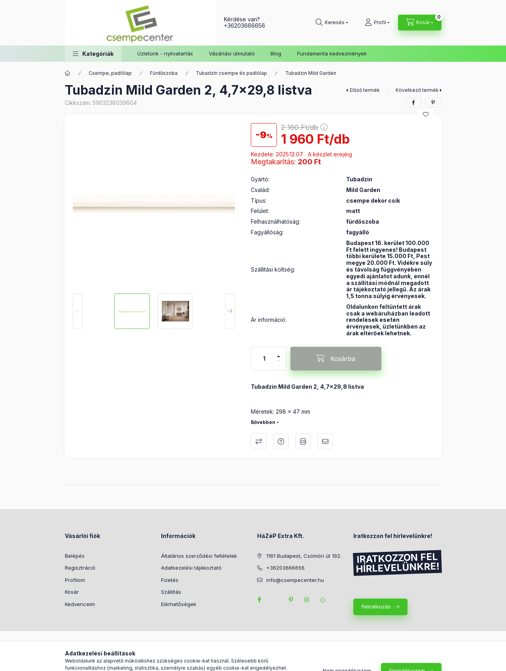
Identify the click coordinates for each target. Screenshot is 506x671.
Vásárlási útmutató (232, 53)
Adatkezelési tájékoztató (191, 568)
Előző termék (365, 90)
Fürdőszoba (164, 73)
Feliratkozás (376, 606)
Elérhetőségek (178, 604)
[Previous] (78, 311)
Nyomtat (303, 441)
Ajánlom (325, 441)
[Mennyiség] (264, 358)
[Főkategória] (67, 73)
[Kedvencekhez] (426, 114)
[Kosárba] (335, 359)
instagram (307, 600)
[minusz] (278, 364)
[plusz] (278, 353)
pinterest (291, 600)
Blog (276, 53)
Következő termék (417, 90)
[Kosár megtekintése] (420, 22)
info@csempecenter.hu (295, 580)
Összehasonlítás (259, 441)
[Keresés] (331, 22)
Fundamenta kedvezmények (332, 53)
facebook (259, 600)
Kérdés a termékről (281, 441)
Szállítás (171, 592)
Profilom (75, 580)
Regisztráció (80, 568)
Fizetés (169, 580)
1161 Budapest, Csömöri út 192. (303, 556)
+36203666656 (244, 25)
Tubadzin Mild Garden (310, 73)
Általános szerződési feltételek (199, 556)
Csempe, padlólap (110, 73)
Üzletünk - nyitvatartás (165, 53)
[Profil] (377, 22)
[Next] (230, 311)
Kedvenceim (80, 604)
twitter (275, 600)
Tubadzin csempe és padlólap (231, 73)
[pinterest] (433, 102)
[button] (93, 54)
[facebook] (413, 102)
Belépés (75, 556)
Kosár (72, 592)
